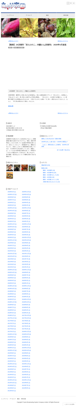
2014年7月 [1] (26, 369)
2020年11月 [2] (26, 269)
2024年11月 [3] (26, 208)
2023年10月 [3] (12, 226)
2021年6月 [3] (12, 261)
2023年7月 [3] (26, 229)
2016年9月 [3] (12, 337)
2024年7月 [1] (26, 213)
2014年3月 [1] (26, 374)
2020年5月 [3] (26, 278)
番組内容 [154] (45, 165)
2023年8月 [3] (12, 229)
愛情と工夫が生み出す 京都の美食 (51, 138)
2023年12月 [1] (12, 224)
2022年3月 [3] (12, 251)
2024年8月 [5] (12, 213)
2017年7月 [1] (12, 323)
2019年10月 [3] (12, 288)
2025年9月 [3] (12, 197)
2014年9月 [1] (26, 366)
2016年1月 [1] (12, 347)
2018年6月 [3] (26, 307)
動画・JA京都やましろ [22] (51, 175)
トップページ (10, 15)
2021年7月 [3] (26, 259)
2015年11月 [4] (12, 350)
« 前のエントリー (13, 41)
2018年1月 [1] (12, 315)
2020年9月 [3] (26, 272)
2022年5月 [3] (12, 248)
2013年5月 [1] (26, 388)
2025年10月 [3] (26, 194)
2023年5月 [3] (26, 232)
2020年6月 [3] (12, 278)
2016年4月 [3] (26, 342)
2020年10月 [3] (12, 272)
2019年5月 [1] (26, 294)
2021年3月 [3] (26, 264)
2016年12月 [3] (26, 331)
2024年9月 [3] (26, 210)
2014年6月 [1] (12, 372)
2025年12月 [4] (26, 191)
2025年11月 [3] (12, 194)
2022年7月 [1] (12, 245)
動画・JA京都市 (18, 47)
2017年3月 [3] (12, 329)
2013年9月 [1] (26, 382)
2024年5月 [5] (26, 216)
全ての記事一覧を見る (63, 150)
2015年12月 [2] (26, 347)
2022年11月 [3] (12, 240)
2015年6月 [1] (26, 355)
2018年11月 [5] (12, 302)
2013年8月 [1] (12, 385)
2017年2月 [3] (26, 329)
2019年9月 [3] (26, 288)
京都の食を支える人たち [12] (51, 182)
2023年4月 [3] (12, 234)
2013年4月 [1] (12, 390)
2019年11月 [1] (26, 286)
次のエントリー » (63, 41)
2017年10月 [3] (26, 318)
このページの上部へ (70, 404)
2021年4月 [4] (12, 264)
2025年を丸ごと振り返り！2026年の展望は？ (54, 141)
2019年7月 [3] (26, 291)
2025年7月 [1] (12, 200)
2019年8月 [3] (12, 291)
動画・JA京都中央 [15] (49, 172)
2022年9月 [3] (12, 243)
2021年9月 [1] (26, 256)
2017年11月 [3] (12, 318)
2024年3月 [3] (26, 218)
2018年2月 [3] (26, 312)
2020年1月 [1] (26, 283)
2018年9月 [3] (12, 304)
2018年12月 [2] (26, 299)
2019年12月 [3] (12, 286)
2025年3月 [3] (12, 205)
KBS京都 (65, 15)
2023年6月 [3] (12, 232)
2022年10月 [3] (26, 240)
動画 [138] (44, 168)
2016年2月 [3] (26, 345)
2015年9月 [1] (12, 353)
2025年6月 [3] (26, 200)
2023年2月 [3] (12, 237)
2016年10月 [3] (26, 334)
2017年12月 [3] (26, 315)
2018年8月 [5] (26, 304)
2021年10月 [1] (12, 256)
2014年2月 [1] (12, 377)
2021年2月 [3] (12, 267)
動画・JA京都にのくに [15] (51, 179)
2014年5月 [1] (26, 372)
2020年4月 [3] (12, 280)
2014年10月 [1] (12, 366)
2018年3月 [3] (12, 312)
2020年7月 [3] (26, 275)
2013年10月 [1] (12, 382)
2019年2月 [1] (12, 299)
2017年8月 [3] (26, 320)
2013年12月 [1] (12, 380)
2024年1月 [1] (26, 221)
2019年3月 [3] (26, 296)
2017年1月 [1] (12, 331)
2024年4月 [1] (12, 218)
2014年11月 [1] (26, 364)
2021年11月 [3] (26, 253)
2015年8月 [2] (26, 353)
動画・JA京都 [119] (48, 177)
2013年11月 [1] (26, 380)
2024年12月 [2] (12, 208)
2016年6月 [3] (26, 339)
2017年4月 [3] (26, 326)
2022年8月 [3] (26, 243)
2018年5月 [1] (12, 310)
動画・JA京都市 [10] (49, 170)
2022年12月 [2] (26, 237)
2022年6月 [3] (26, 245)
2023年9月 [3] (26, 226)
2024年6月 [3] (12, 216)
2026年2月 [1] (12, 191)
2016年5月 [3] (12, 342)
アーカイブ (29, 15)
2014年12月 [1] (12, 364)
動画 (47, 15)
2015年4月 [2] (26, 358)
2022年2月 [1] (26, 251)
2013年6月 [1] (12, 388)
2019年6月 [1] (12, 294)
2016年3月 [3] (12, 345)
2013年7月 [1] (26, 385)
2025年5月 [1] (12, 202)
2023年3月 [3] (26, 234)
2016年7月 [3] (12, 339)
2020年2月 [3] (12, 283)
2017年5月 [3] (12, 326)
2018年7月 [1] (12, 307)
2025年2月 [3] (26, 205)
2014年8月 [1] (12, 369)
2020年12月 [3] (12, 269)
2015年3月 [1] (12, 361)
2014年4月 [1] (12, 374)
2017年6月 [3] (26, 323)
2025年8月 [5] (26, 197)
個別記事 (10, 106)
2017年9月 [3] (12, 320)
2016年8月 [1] (26, 337)
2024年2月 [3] (12, 221)
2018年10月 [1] (26, 302)
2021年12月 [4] (12, 253)
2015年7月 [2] (12, 355)
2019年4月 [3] (12, 296)
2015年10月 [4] (26, 350)
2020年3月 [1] (26, 280)
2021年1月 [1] (26, 267)
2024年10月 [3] (12, 210)
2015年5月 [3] (12, 358)
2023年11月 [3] (26, 224)
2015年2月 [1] (26, 361)
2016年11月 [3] (12, 334)
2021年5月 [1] (26, 261)
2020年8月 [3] (12, 275)
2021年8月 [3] (12, 259)
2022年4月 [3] (26, 248)
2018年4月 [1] (26, 310)
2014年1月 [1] (26, 377)
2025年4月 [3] (26, 202)
